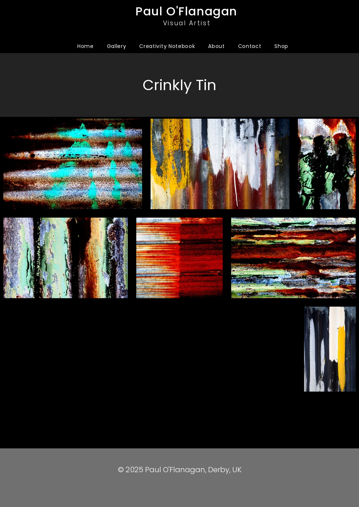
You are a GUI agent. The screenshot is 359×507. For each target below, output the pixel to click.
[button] (116, 46)
